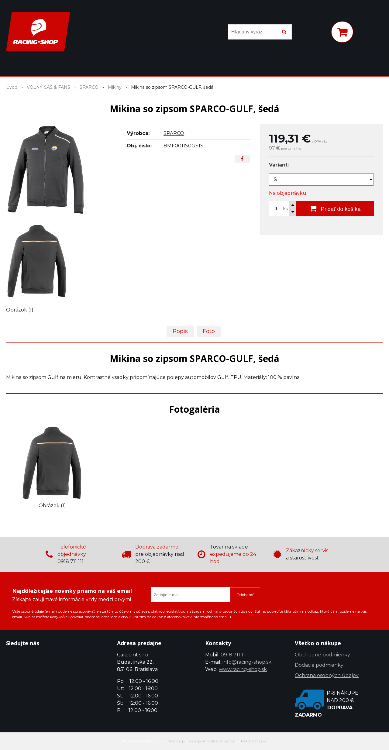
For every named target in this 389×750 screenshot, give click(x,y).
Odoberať (245, 595)
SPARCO (174, 133)
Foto (209, 331)
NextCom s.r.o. (254, 741)
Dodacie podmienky (319, 665)
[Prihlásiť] (318, 33)
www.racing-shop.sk (243, 669)
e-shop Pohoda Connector (212, 741)
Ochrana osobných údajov (327, 675)
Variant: (279, 165)
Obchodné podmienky (322, 655)
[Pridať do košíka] (335, 208)
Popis (180, 331)
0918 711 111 (234, 655)
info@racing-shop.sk (246, 662)
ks (285, 209)
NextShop (175, 741)
